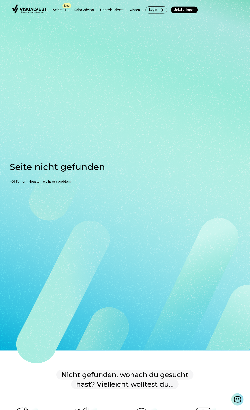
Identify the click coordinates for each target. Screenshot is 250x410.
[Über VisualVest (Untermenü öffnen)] (112, 10)
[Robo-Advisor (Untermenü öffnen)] (84, 10)
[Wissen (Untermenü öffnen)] (135, 10)
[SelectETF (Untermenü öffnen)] (60, 10)
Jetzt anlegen (184, 9)
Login (156, 9)
